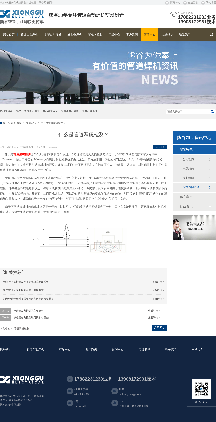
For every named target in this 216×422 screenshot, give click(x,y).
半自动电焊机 (89, 111)
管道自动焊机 (31, 111)
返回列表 (160, 147)
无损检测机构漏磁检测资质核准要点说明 (26, 281)
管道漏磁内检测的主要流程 (28, 310)
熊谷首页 (6, 349)
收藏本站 (175, 2)
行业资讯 (186, 206)
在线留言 (193, 2)
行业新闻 (188, 177)
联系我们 (171, 349)
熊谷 (18, 111)
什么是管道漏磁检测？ (53, 123)
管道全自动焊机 (70, 111)
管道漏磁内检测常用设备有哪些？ (32, 317)
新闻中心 (117, 349)
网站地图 (211, 2)
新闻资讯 (31, 123)
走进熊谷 (144, 349)
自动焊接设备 (50, 111)
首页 (19, 123)
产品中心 (64, 349)
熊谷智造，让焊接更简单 (22, 22)
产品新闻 (188, 168)
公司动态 (188, 159)
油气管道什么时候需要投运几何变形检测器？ (28, 298)
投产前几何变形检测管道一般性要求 (23, 290)
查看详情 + (154, 310)
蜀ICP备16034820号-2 (20, 400)
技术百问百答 (191, 187)
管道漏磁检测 (21, 328)
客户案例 (186, 197)
